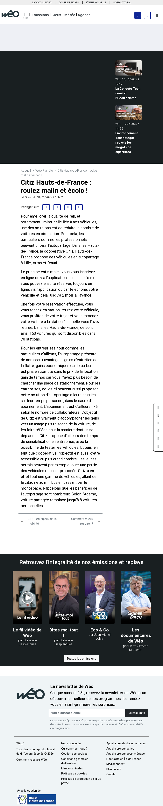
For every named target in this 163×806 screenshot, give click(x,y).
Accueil (26, 170)
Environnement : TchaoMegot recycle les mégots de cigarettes (127, 142)
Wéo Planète (44, 170)
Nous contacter (71, 743)
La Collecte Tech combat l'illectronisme (127, 93)
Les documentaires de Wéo (136, 635)
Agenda (84, 15)
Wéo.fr (20, 743)
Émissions (40, 15)
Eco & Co (99, 630)
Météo (69, 15)
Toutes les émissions (81, 658)
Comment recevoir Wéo (31, 759)
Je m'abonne (137, 713)
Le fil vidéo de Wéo (27, 632)
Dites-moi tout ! (63, 632)
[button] (25, 15)
